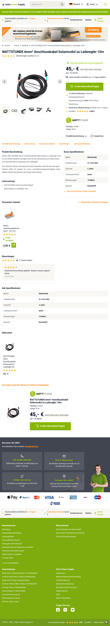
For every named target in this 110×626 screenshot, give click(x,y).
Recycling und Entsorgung (66, 587)
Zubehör (105, 12)
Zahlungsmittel (8, 536)
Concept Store (7, 558)
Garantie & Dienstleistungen (13, 551)
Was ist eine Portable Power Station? (70, 533)
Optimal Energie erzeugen (66, 536)
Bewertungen (64, 144)
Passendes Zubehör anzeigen (93, 202)
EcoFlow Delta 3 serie (10, 602)
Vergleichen (99, 136)
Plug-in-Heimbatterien (38, 12)
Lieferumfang (29, 144)
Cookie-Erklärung (63, 580)
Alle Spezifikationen (82, 144)
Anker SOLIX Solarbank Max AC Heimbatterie (19, 573)
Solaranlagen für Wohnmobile (13, 591)
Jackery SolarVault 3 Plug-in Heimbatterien (19, 577)
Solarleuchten (96, 12)
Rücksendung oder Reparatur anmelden (17, 547)
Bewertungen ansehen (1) (27, 56)
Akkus (58, 12)
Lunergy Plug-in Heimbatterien (14, 587)
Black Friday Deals (63, 598)
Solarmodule (25, 12)
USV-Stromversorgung (11, 594)
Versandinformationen (11, 540)
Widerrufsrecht (62, 591)
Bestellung (6, 529)
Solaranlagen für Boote (11, 598)
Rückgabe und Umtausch (12, 544)
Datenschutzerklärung (65, 584)
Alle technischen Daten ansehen (80, 191)
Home (16, 45)
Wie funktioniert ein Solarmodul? (68, 529)
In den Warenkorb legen (84, 86)
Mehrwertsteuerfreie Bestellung (68, 577)
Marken (88, 20)
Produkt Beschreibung (77, 136)
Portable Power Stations (11, 12)
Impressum (60, 573)
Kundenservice (76, 20)
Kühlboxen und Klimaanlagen (79, 12)
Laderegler (65, 12)
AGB (58, 594)
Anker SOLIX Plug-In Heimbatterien (15, 580)
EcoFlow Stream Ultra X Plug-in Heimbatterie (19, 584)
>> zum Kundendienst (10, 563)
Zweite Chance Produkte (11, 554)
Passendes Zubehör (47, 144)
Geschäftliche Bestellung (11, 533)
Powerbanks (51, 12)
